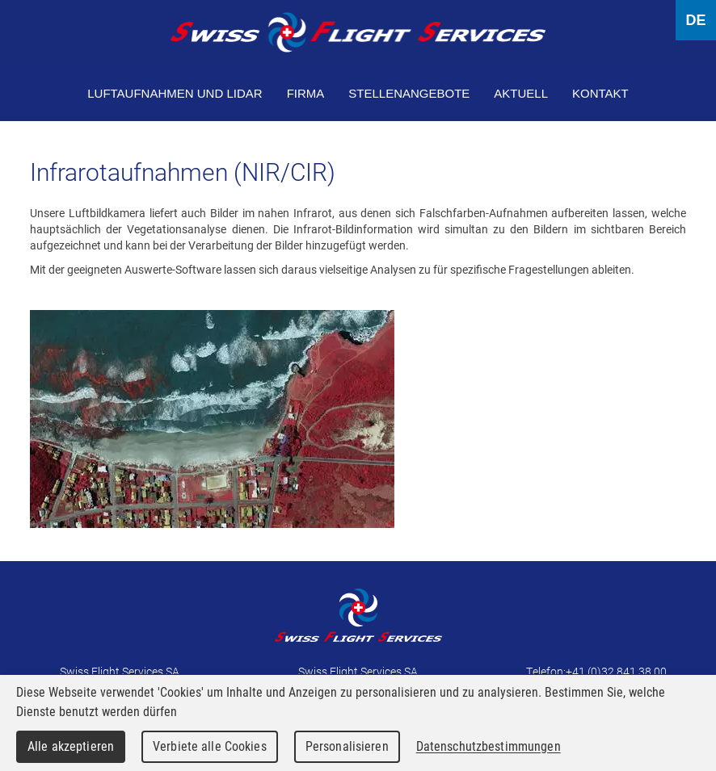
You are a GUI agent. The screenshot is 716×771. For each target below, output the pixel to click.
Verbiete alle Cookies (210, 746)
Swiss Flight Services (358, 32)
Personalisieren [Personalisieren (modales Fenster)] (347, 746)
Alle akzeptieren (70, 746)
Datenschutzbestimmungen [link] (488, 746)
